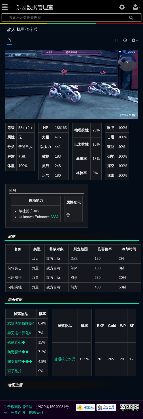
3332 (55, 217)
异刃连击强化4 (19, 333)
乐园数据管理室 (34, 7)
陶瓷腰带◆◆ (18, 352)
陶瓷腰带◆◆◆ (19, 361)
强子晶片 (14, 371)
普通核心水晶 (64, 359)
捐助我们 (36, 412)
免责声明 (18, 412)
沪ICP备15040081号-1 (54, 407)
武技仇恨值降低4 (20, 323)
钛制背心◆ (16, 342)
